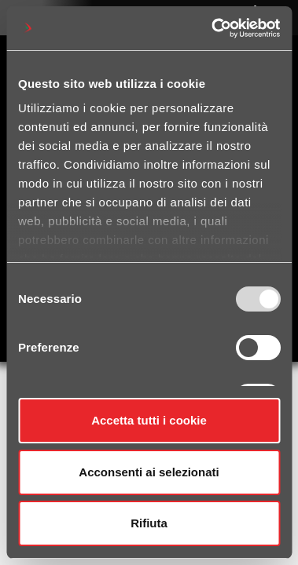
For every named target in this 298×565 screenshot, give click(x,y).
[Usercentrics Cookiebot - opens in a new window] (212, 28)
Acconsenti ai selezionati (149, 472)
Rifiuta (149, 523)
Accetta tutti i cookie (149, 420)
